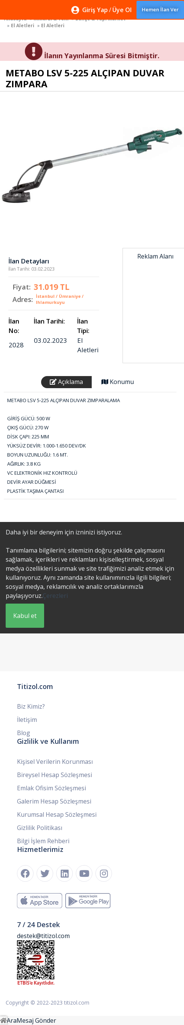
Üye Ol (122, 10)
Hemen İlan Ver (160, 9)
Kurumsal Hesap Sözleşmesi (57, 814)
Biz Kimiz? (31, 706)
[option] (92, 166)
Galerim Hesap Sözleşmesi (54, 801)
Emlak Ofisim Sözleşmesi (51, 788)
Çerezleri (55, 595)
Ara (12, 1020)
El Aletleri (22, 25)
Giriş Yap (95, 10)
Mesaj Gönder (36, 1020)
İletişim (27, 719)
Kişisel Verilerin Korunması (55, 761)
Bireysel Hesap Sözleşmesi (54, 775)
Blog (23, 733)
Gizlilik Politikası (39, 828)
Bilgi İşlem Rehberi (43, 841)
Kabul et (25, 616)
